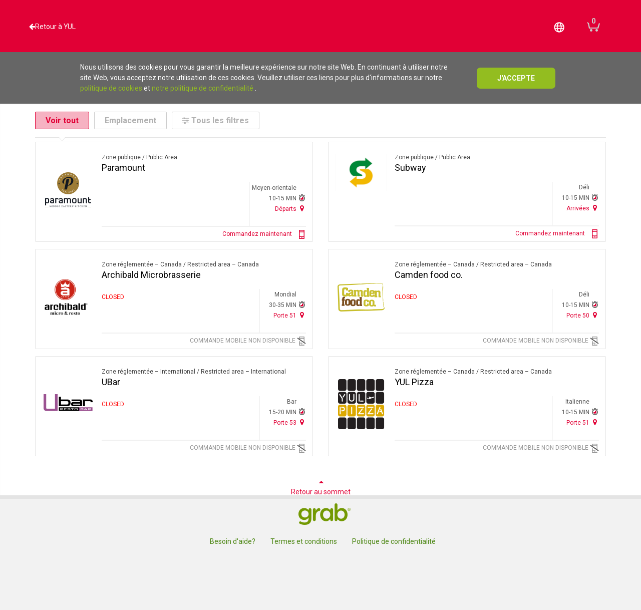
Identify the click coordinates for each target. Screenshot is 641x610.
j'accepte (516, 78)
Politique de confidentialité (394, 541)
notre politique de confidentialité (202, 88)
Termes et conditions (303, 541)
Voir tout (62, 120)
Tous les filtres (215, 120)
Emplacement (130, 120)
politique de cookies (111, 88)
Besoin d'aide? (232, 541)
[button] (559, 27)
